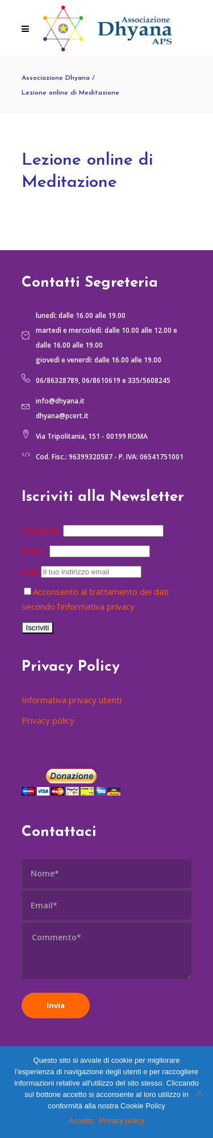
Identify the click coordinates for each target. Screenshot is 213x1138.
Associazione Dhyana (56, 78)
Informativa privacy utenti (72, 699)
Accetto (81, 1120)
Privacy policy (48, 720)
